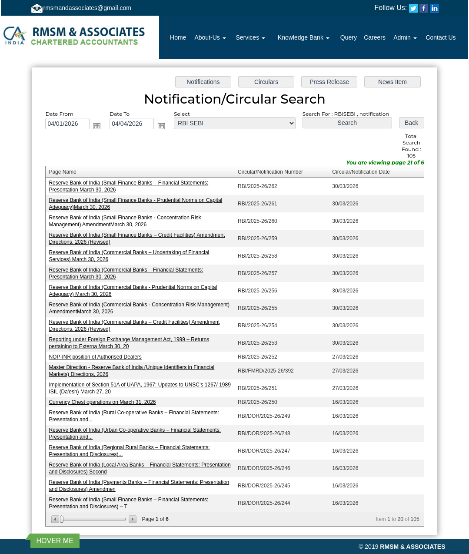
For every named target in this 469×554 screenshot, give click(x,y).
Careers (375, 37)
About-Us (210, 37)
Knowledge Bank (303, 37)
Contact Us (441, 37)
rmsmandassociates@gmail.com (87, 7)
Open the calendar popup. (100, 130)
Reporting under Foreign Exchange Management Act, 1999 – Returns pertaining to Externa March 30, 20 (132, 342)
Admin (405, 37)
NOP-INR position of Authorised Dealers (99, 356)
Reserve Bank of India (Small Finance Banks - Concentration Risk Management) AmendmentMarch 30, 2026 (128, 223)
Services (250, 37)
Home (178, 37)
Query (348, 37)
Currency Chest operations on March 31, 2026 (106, 399)
